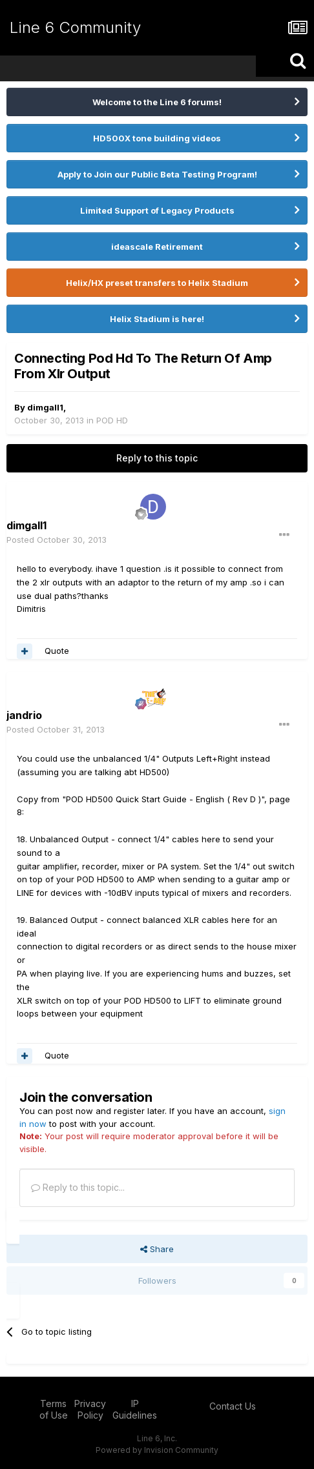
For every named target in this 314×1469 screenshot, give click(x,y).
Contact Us (232, 1406)
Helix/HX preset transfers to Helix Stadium (157, 283)
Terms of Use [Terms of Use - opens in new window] (53, 1409)
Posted (56, 539)
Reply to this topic (157, 457)
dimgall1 (45, 407)
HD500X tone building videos (157, 138)
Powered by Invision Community (157, 1450)
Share (157, 1249)
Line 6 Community (75, 27)
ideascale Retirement (157, 246)
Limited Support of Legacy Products (157, 210)
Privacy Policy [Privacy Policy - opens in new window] (90, 1409)
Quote (57, 650)
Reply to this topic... (78, 1187)
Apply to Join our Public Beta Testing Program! (157, 174)
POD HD (112, 420)
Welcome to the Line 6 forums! (157, 102)
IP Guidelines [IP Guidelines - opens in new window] (134, 1409)
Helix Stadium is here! (157, 319)
